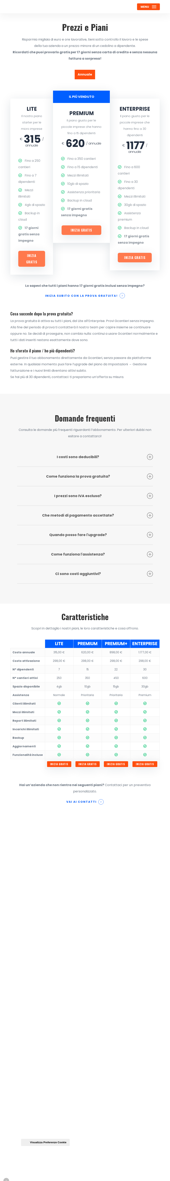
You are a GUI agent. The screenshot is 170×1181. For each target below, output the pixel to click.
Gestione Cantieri (36, 974)
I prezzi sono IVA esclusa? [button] (103, 496)
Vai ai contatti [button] (81, 802)
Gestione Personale (37, 982)
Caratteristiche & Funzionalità (47, 998)
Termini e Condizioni (38, 1062)
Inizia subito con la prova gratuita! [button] (81, 296)
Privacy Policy (32, 1070)
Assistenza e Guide (37, 1030)
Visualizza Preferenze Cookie (45, 1142)
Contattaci (31, 966)
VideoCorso (31, 1038)
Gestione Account (36, 1054)
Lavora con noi (33, 1006)
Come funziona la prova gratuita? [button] (99, 476)
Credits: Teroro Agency (30, 1174)
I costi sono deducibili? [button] (105, 457)
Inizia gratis (31, 258)
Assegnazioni (32, 990)
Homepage (30, 958)
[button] (148, 7)
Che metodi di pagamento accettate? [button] (97, 515)
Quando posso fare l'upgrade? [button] (101, 535)
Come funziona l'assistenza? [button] (102, 554)
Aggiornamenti (34, 1046)
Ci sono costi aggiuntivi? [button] (104, 574)
